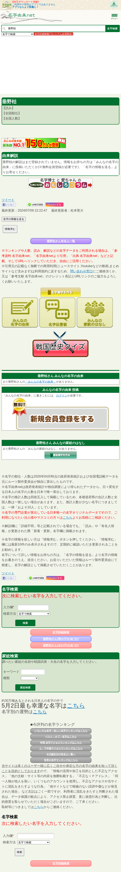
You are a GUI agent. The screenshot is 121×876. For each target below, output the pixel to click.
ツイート (8, 200)
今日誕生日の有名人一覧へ (60, 754)
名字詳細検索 (60, 632)
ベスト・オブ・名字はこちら (61, 736)
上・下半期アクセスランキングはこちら (61, 748)
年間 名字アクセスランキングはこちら (61, 742)
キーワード (11, 671)
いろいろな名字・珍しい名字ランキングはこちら (60, 730)
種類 (6, 678)
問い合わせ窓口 (81, 271)
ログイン (61, 395)
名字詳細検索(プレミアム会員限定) (53, 33)
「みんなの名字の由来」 (40, 381)
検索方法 (9, 613)
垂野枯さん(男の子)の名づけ (61, 639)
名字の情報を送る (13, 219)
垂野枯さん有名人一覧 (61, 241)
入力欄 (8, 607)
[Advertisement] (60, 65)
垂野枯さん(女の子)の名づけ (61, 645)
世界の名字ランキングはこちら (61, 760)
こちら (67, 517)
